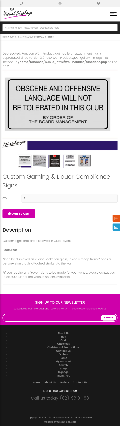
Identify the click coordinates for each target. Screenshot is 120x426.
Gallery (63, 354)
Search (63, 365)
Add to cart (18, 213)
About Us (63, 333)
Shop (63, 368)
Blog (63, 336)
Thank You (63, 375)
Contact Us (63, 350)
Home (4, 36)
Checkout (63, 343)
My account (63, 361)
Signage (63, 372)
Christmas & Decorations (63, 347)
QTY (4, 198)
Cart (63, 340)
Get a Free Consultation (60, 390)
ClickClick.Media (66, 421)
